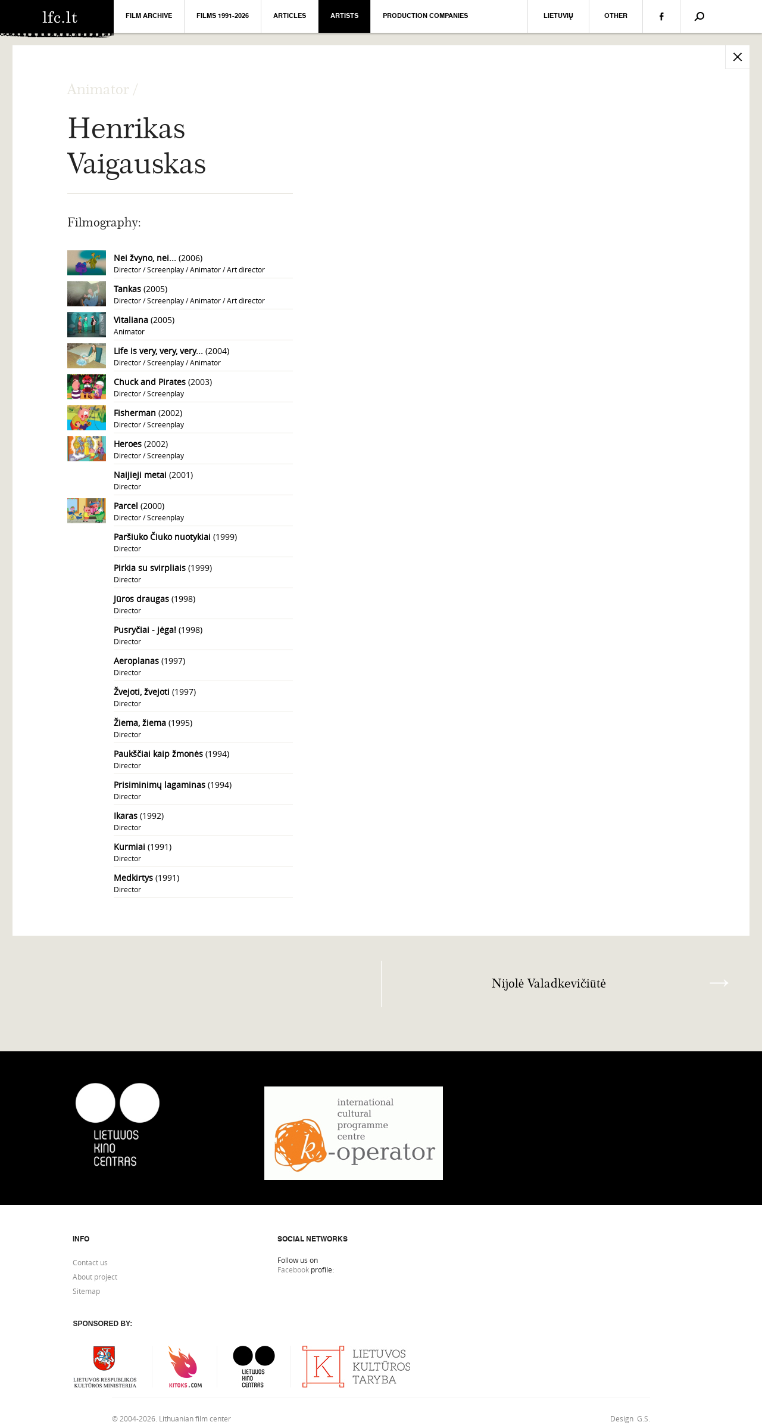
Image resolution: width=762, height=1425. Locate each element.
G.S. (643, 1418)
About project (95, 1276)
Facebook (293, 1269)
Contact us (90, 1262)
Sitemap (86, 1291)
